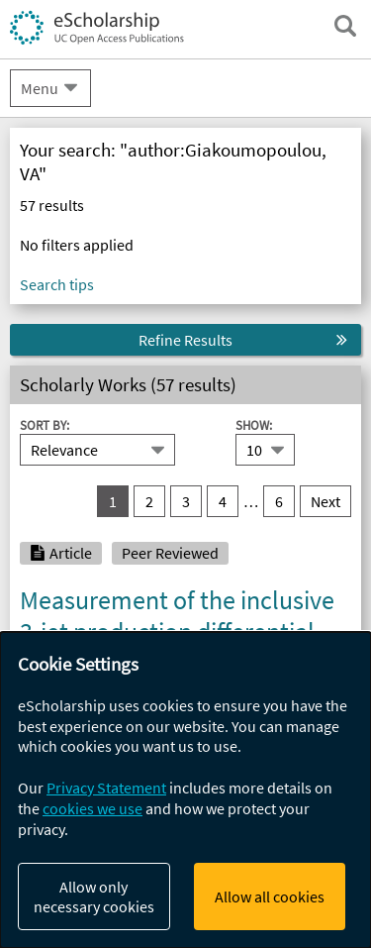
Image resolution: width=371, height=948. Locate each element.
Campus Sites (72, 172)
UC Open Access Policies (112, 213)
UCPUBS (53, 293)
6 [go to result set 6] (279, 501)
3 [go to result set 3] (186, 501)
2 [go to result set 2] (149, 501)
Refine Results (185, 340)
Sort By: (44, 425)
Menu (39, 88)
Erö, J (291, 719)
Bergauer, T (126, 719)
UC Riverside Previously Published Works (155, 759)
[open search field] (345, 26)
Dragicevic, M (217, 719)
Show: (253, 425)
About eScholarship (94, 133)
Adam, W (49, 719)
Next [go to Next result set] (325, 501)
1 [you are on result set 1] (113, 501)
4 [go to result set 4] (223, 501)
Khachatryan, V (69, 699)
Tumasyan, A (269, 699)
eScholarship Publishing (111, 252)
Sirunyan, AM (173, 699)
